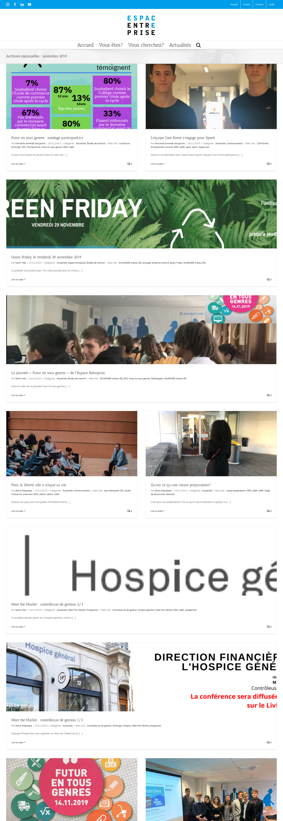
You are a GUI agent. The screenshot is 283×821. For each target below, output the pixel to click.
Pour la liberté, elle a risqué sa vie (38, 485)
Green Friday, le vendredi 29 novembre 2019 (46, 257)
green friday (176, 262)
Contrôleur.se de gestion (124, 609)
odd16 (50, 494)
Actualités (81, 143)
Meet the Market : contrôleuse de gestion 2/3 (47, 604)
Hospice (127, 725)
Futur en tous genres (51, 146)
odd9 (182, 146)
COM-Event (262, 143)
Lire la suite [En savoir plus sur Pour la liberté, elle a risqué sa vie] (17, 510)
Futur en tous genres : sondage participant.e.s (47, 138)
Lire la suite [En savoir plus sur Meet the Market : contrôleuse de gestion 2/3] (17, 626)
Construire (124, 143)
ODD (65, 146)
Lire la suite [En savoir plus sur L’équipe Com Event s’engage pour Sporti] (157, 163)
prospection (191, 609)
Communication (235, 143)
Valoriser (170, 494)
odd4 (71, 146)
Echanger (16, 146)
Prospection (92, 609)
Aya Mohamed (111, 490)
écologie (147, 262)
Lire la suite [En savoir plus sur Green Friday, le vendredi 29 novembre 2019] (17, 279)
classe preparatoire (236, 490)
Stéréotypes (157, 378)
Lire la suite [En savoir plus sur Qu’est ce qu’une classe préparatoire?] (157, 510)
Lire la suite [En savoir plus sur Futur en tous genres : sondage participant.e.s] (17, 163)
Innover (169, 146)
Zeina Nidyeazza (23, 490)
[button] (198, 45)
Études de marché (96, 143)
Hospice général (146, 609)
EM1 (24, 146)
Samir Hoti (20, 262)
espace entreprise (77, 262)
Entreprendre (33, 146)
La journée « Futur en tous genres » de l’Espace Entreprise (58, 373)
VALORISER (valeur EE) (194, 262)
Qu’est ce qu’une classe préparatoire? (181, 485)
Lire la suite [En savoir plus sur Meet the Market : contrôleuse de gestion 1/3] (17, 742)
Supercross (204, 146)
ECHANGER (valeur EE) (130, 262)
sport (188, 146)
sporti (194, 146)
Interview (27, 494)
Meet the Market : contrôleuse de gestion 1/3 (47, 720)
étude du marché (160, 262)
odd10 (42, 494)
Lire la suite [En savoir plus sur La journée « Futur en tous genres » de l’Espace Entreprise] (17, 395)
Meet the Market (163, 609)
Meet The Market (76, 609)
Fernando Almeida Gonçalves (30, 143)
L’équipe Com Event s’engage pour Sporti (183, 138)
